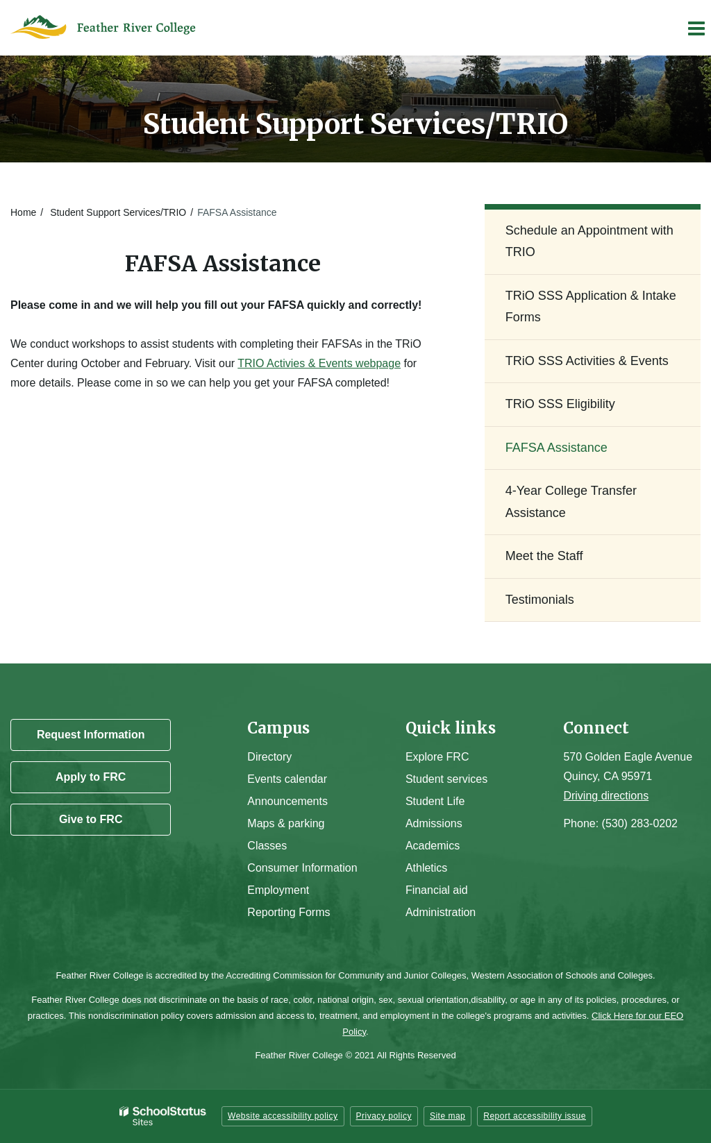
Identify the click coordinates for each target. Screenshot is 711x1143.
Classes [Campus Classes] (267, 846)
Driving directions (606, 796)
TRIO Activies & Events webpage (319, 363)
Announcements (287, 801)
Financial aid (436, 890)
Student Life (435, 801)
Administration (440, 912)
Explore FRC (437, 757)
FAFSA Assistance (556, 448)
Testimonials (539, 600)
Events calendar (287, 779)
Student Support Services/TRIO (118, 212)
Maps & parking (285, 823)
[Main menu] (695, 28)
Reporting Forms (288, 912)
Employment (278, 890)
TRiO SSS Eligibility (560, 404)
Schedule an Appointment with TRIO (589, 241)
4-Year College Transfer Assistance (571, 502)
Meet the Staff (544, 556)
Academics (432, 846)
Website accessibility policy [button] (283, 1116)
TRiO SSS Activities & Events (587, 361)
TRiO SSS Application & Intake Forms (590, 307)
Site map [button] (447, 1116)
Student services (446, 779)
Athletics (426, 868)
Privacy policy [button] (384, 1116)
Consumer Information (302, 868)
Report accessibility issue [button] (534, 1116)
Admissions (433, 823)
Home (23, 212)
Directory (269, 757)
